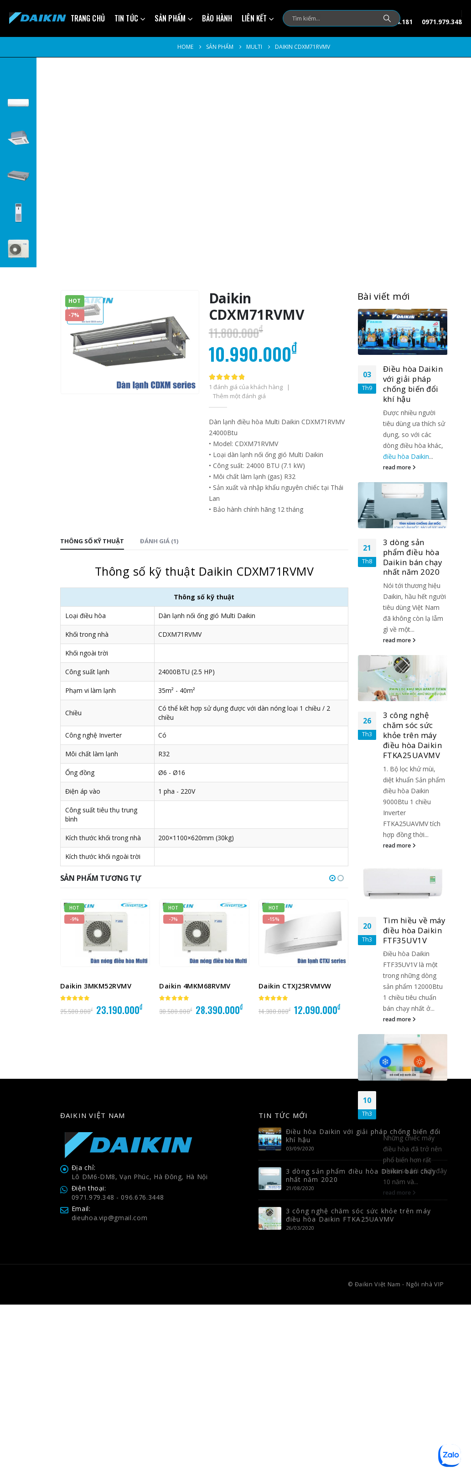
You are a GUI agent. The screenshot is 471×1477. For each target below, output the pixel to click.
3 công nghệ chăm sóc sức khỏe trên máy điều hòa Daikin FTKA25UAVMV (412, 735)
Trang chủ (88, 18)
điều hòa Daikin (406, 456)
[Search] (387, 18)
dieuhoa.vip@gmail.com (110, 1390)
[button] (332, 878)
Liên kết (254, 18)
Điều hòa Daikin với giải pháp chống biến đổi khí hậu (413, 384)
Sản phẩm (170, 18)
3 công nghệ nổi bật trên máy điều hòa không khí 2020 (413, 1109)
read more (399, 467)
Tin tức (126, 18)
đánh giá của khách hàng (246, 387)
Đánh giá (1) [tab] (159, 541)
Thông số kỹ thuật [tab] (92, 541)
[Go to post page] (403, 332)
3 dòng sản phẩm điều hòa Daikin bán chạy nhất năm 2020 (412, 557)
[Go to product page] (105, 933)
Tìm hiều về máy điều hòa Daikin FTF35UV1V (414, 930)
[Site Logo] (37, 18)
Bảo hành (217, 18)
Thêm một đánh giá (239, 396)
